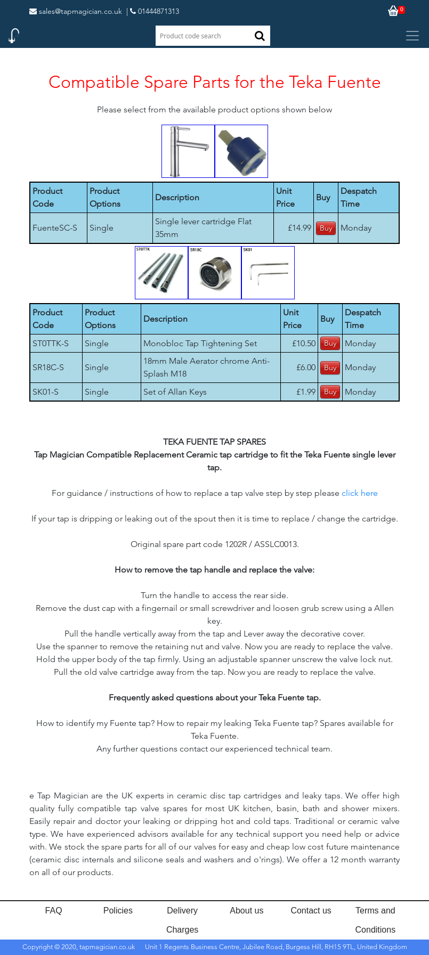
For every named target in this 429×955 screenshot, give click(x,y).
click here (360, 493)
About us (246, 910)
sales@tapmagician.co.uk (75, 11)
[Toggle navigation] (412, 36)
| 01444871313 (152, 11)
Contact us (310, 910)
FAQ (53, 910)
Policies (118, 910)
